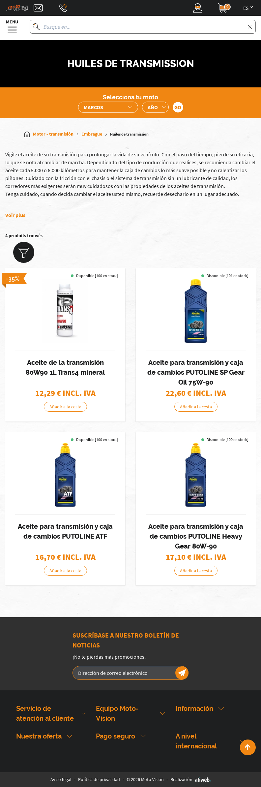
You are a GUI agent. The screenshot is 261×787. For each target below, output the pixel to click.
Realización (190, 779)
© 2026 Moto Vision (145, 779)
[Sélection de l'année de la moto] (155, 107)
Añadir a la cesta (65, 407)
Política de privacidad (99, 779)
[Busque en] (36, 26)
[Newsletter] (181, 672)
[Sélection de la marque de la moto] (108, 107)
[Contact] (38, 8)
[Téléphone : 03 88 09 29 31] (63, 8)
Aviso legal (61, 779)
